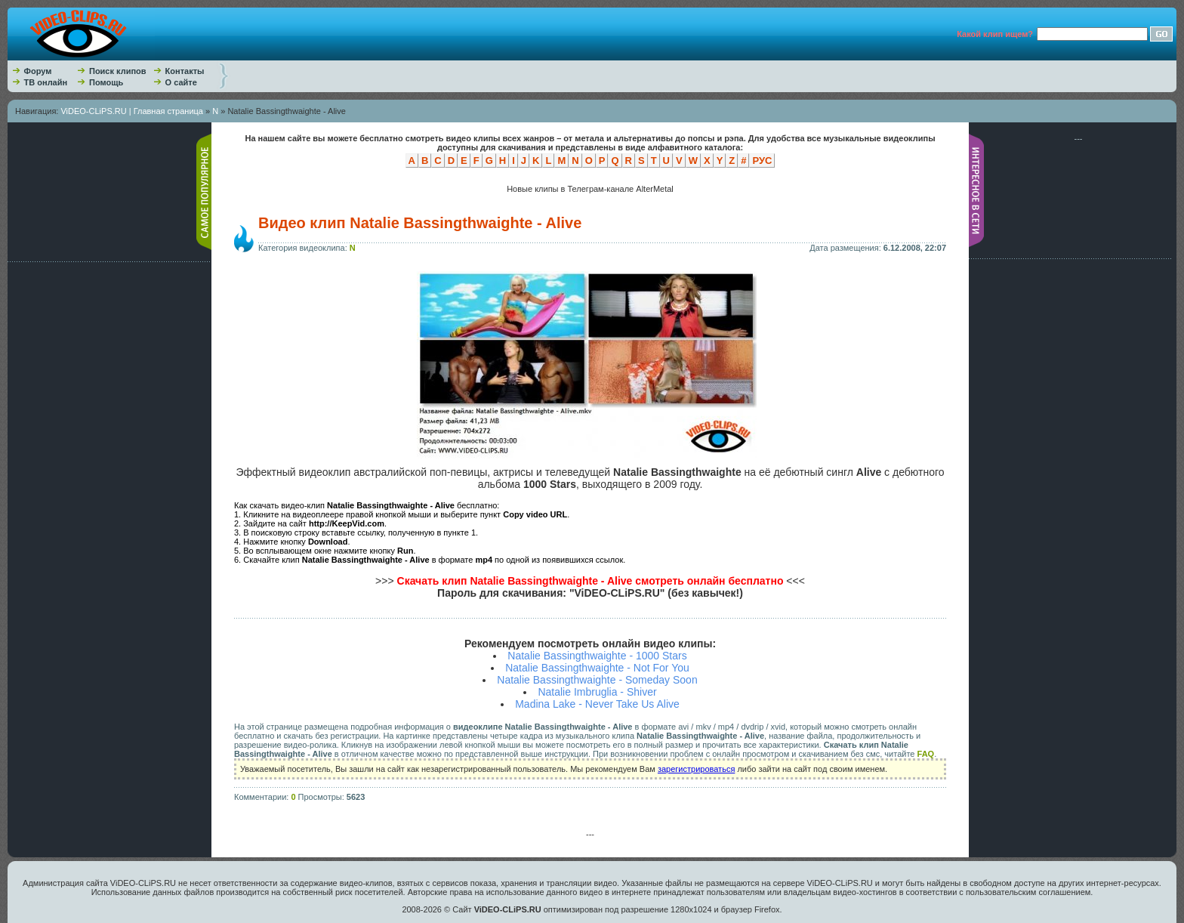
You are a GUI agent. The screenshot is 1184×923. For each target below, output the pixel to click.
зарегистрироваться (696, 768)
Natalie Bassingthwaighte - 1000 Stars (596, 656)
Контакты (185, 71)
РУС (762, 160)
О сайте (181, 82)
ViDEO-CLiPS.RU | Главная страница (131, 111)
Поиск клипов (117, 71)
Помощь (106, 82)
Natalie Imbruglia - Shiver (597, 692)
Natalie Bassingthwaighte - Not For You (597, 668)
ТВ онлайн (46, 82)
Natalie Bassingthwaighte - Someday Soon (597, 680)
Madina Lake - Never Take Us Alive (597, 704)
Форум (38, 71)
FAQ (926, 753)
